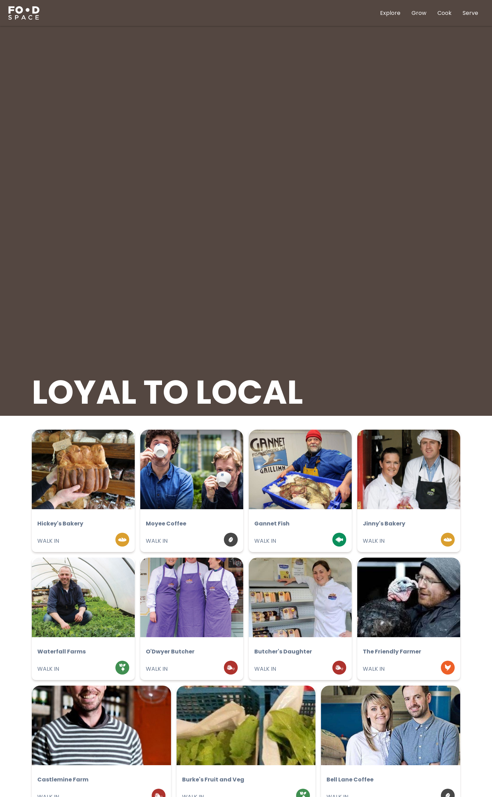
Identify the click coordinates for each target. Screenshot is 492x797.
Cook (444, 13)
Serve (470, 13)
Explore (390, 13)
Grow (418, 13)
